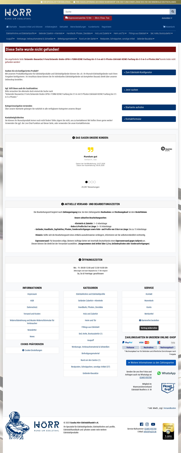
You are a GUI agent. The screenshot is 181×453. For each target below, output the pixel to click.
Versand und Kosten (32, 314)
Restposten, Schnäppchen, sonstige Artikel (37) (90, 367)
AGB (32, 300)
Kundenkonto (93, 27)
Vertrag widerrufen (149, 328)
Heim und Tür (120, 33)
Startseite (11, 27)
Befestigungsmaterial (67, 39)
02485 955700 (146, 377)
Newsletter (32, 330)
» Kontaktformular (132, 119)
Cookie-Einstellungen (32, 350)
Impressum (32, 294)
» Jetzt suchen (131, 89)
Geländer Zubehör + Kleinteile (51, 33)
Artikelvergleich (51, 27)
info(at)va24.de (150, 431)
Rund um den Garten (88, 39)
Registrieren (106, 27)
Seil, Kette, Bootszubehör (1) (90, 333)
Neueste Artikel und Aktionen (31, 27)
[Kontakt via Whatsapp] (166, 373)
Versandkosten (169, 408)
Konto (149, 307)
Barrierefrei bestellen (149, 320)
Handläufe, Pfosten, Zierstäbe (80, 33)
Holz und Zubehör (103, 33)
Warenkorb (169, 27)
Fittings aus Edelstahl (138, 33)
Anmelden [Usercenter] (167, 18)
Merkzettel (64, 27)
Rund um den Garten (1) (90, 360)
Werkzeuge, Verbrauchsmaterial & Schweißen (36, 39)
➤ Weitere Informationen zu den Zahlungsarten (151, 362)
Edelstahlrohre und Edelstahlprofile (21, 33)
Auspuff (10, 39)
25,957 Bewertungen (90, 187)
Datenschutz (32, 307)
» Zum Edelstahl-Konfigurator (138, 72)
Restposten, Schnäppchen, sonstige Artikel (117, 39)
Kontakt (149, 294)
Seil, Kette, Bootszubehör (162, 33)
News (32, 336)
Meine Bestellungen (78, 27)
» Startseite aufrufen (134, 107)
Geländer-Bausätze (145, 39)
